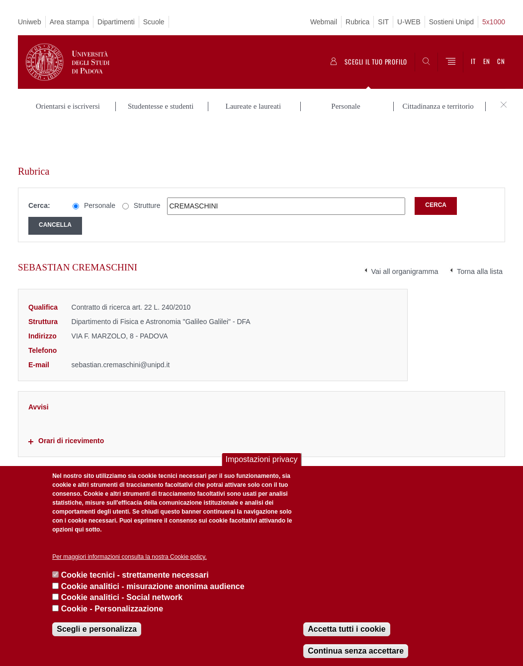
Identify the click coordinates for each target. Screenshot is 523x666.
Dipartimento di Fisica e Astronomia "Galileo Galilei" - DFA (161, 285)
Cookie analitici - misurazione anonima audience (153, 586)
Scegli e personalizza (97, 629)
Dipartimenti (116, 22)
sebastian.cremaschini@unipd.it (121, 328)
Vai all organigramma (404, 235)
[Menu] (450, 62)
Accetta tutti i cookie (346, 629)
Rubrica (357, 22)
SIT (383, 22)
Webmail (323, 22)
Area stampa (69, 22)
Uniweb (29, 22)
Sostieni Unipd (451, 22)
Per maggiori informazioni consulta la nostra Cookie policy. (129, 556)
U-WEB (409, 22)
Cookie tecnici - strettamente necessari (135, 575)
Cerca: (39, 169)
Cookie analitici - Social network (122, 597)
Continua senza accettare (356, 651)
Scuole (154, 22)
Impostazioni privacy (262, 459)
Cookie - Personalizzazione (112, 608)
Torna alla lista (480, 235)
